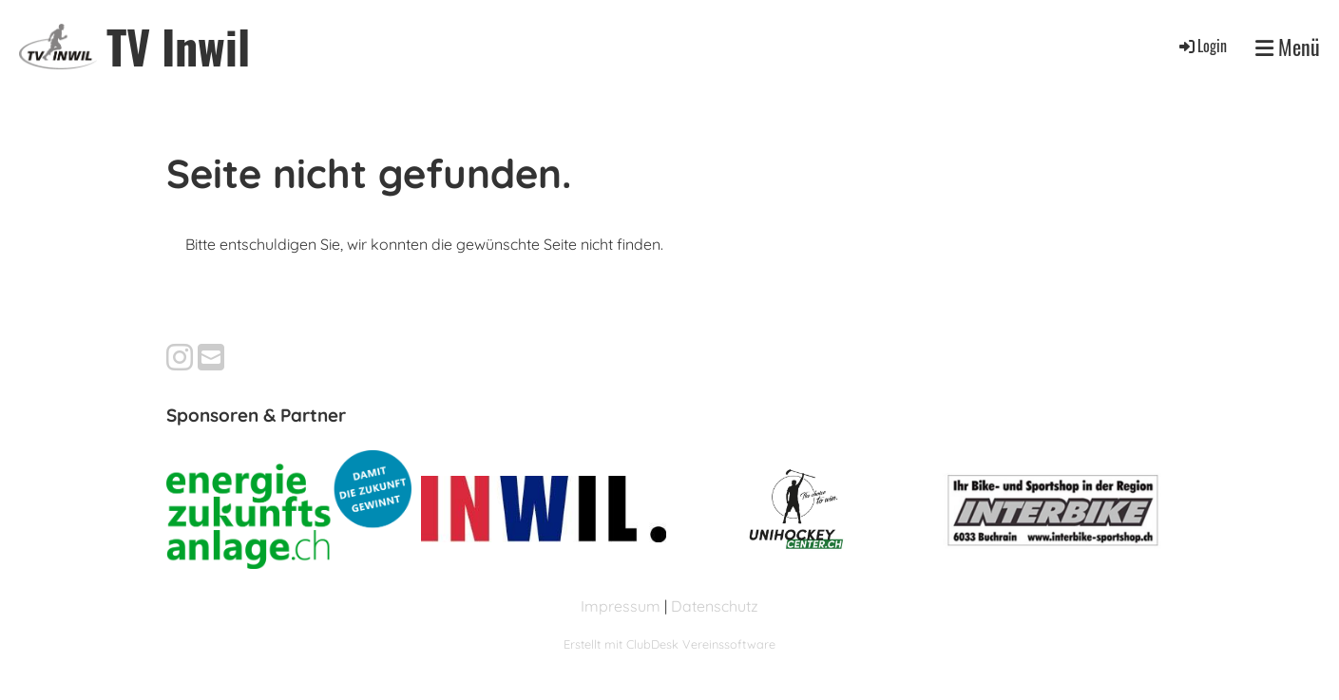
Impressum (620, 605)
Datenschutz (714, 605)
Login (1201, 45)
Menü (1287, 46)
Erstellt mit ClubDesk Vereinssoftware (669, 644)
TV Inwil (178, 46)
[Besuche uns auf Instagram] (179, 357)
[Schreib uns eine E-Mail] (211, 357)
